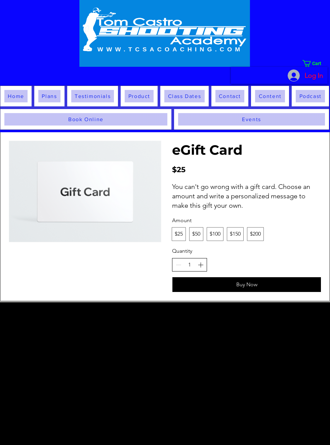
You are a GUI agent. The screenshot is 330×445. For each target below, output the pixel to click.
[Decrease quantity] (178, 264)
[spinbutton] (189, 264)
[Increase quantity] (201, 264)
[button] (315, 63)
